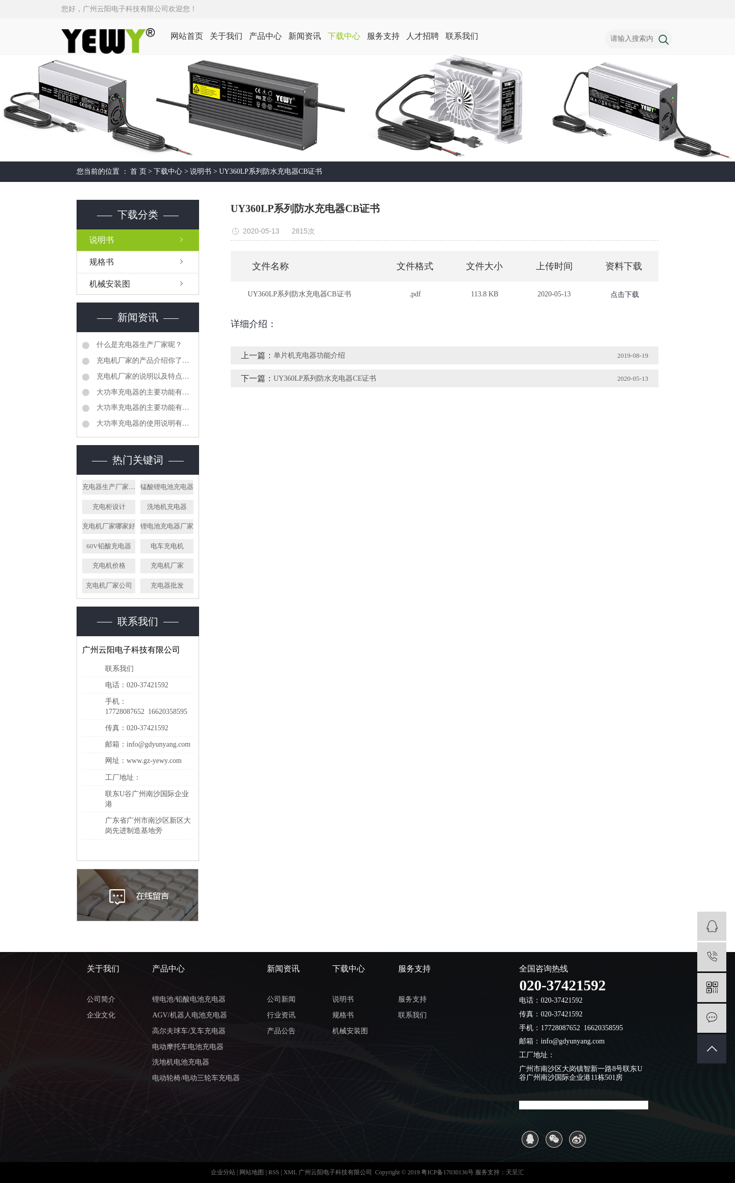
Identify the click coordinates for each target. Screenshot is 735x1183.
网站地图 (252, 1172)
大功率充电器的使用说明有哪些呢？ (143, 423)
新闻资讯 (304, 36)
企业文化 (101, 1015)
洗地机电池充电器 (180, 1062)
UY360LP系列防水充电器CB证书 (270, 171)
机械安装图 (109, 284)
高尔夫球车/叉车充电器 (189, 1031)
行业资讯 (281, 1015)
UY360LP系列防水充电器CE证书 (325, 378)
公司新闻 (281, 999)
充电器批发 (167, 585)
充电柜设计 (109, 507)
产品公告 (281, 1031)
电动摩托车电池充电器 (188, 1047)
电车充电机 (167, 546)
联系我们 (462, 36)
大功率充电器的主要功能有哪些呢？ (143, 392)
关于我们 (226, 36)
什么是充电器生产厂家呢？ (138, 345)
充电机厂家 (167, 565)
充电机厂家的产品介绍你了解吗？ (143, 360)
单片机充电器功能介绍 (309, 355)
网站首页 (186, 36)
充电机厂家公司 (109, 585)
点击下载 (624, 294)
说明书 (200, 171)
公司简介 (101, 999)
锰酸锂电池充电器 (166, 487)
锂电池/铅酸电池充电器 (189, 999)
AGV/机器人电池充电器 (189, 1015)
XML (290, 1172)
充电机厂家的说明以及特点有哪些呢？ (143, 376)
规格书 (101, 262)
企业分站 (223, 1172)
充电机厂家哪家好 (108, 526)
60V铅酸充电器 (108, 546)
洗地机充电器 (167, 507)
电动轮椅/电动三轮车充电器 (196, 1078)
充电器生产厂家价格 (108, 487)
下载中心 (344, 36)
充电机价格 (109, 565)
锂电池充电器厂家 (166, 526)
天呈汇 (515, 1172)
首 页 (138, 171)
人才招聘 (422, 36)
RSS (273, 1172)
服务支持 (383, 36)
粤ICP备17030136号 (447, 1172)
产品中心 (265, 36)
